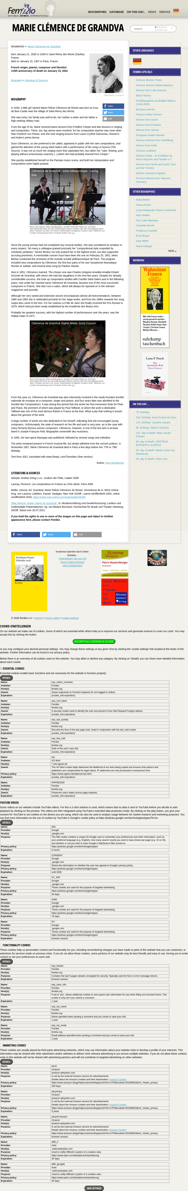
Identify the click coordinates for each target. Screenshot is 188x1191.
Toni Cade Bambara (147, 220)
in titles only (161, 30)
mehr (171, 251)
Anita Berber (143, 199)
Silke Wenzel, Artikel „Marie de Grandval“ (34, 503)
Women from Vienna (147, 130)
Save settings (94, 1188)
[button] (113, 106)
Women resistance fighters (151, 173)
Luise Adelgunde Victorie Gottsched (156, 210)
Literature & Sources (36, 80)
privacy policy (52, 618)
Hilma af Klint (143, 204)
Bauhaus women (145, 109)
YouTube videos (9, 803)
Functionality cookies (15, 945)
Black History (143, 95)
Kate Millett (142, 241)
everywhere (161, 27)
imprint (38, 618)
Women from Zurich (147, 119)
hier (73, 233)
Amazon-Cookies (118, 1079)
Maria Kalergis (144, 246)
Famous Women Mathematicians (154, 85)
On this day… (136, 12)
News (152, 12)
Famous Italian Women (149, 114)
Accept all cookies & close (93, 641)
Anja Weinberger (114, 462)
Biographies (97, 12)
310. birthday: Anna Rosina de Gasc (156, 417)
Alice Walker (143, 215)
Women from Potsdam (148, 124)
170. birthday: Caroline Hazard (153, 422)
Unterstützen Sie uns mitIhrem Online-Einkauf (72, 562)
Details (6, 677)
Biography (17, 80)
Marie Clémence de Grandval (44, 46)
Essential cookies (12, 668)
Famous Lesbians (146, 150)
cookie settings (70, 618)
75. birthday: (143, 412)
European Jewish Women (150, 135)
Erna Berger (143, 235)
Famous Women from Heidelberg (154, 140)
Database (116, 12)
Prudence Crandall (146, 230)
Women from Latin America (151, 90)
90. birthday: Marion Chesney (152, 427)
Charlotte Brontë (145, 225)
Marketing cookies (13, 1045)
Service (164, 12)
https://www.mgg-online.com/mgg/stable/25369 (59, 497)
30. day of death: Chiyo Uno (151, 458)
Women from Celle (146, 145)
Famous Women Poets (149, 80)
